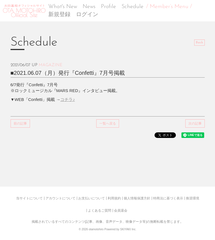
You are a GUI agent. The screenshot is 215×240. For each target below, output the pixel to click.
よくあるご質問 (99, 210)
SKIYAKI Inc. (128, 229)
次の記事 (195, 123)
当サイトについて (29, 198)
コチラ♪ (67, 99)
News (89, 6)
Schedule (132, 6)
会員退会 (120, 210)
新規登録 (59, 15)
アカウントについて (60, 198)
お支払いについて (91, 198)
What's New (62, 6)
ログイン (87, 15)
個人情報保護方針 (137, 198)
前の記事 (20, 123)
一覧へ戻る (107, 123)
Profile (108, 6)
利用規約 (114, 198)
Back (199, 42)
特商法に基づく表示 (168, 198)
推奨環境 (192, 198)
